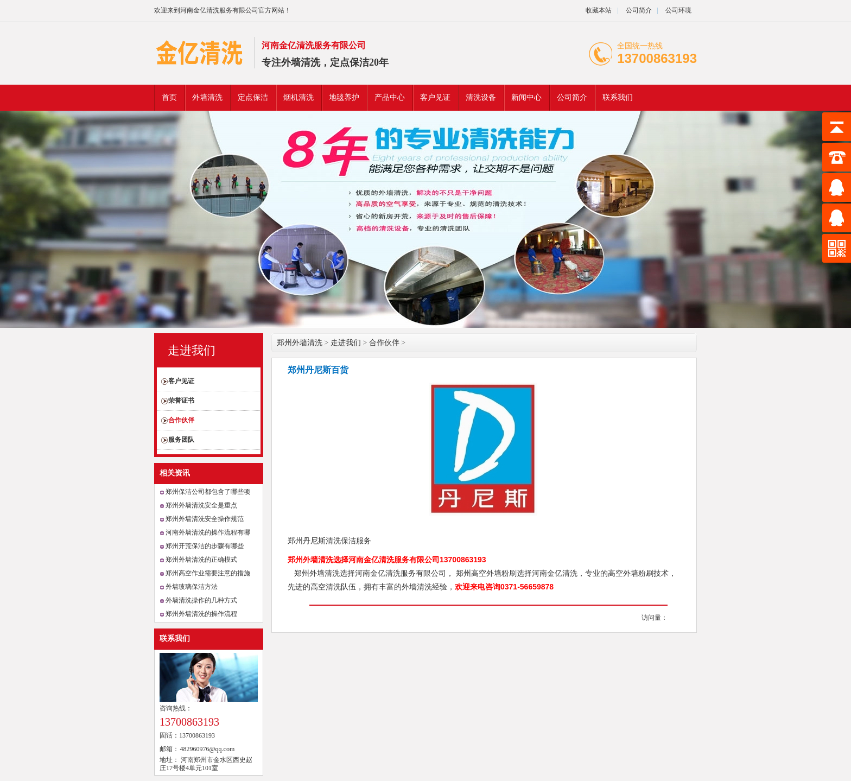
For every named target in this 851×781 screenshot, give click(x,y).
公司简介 (638, 10)
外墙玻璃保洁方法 (192, 586)
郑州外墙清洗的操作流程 (201, 614)
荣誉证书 (181, 400)
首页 (169, 97)
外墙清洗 (207, 97)
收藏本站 (599, 10)
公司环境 (678, 10)
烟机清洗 (298, 97)
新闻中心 (526, 97)
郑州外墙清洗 (299, 343)
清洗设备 (481, 97)
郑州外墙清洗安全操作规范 (205, 519)
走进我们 (191, 350)
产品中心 (389, 97)
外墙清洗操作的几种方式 (201, 600)
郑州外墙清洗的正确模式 (201, 559)
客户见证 (435, 97)
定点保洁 (253, 97)
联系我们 (617, 97)
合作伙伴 (181, 420)
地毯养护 (344, 97)
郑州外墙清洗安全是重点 (201, 505)
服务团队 (181, 439)
